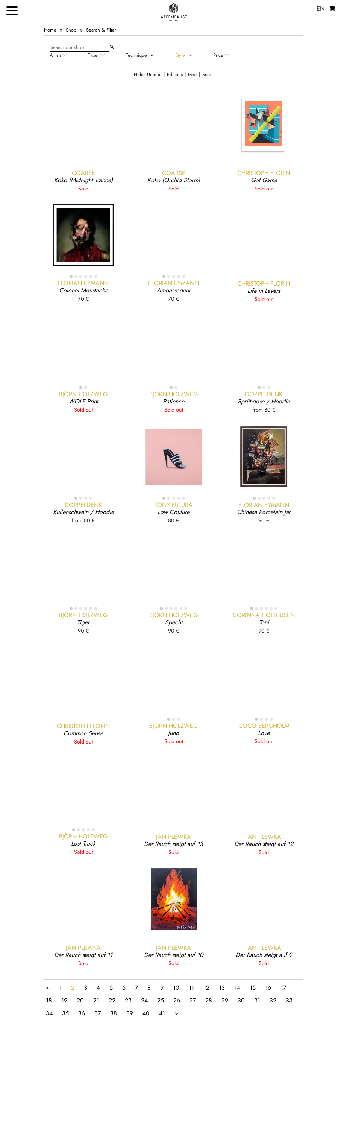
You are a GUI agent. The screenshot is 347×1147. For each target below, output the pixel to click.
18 (49, 1000)
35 (65, 1013)
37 (97, 1013)
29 (224, 1000)
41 (162, 1013)
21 (96, 1000)
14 (237, 987)
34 (49, 1013)
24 (144, 1000)
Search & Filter (101, 29)
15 (253, 987)
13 (222, 987)
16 (268, 987)
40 (146, 1013)
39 (129, 1013)
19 (64, 1000)
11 (191, 987)
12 (206, 987)
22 (112, 1000)
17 (283, 987)
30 (241, 1000)
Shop (71, 29)
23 (128, 1000)
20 (80, 1000)
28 (208, 1000)
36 (81, 1013)
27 (192, 1000)
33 (289, 1000)
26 (176, 1000)
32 (273, 1000)
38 (113, 1013)
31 (257, 1000)
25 (160, 1000)
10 (176, 987)
